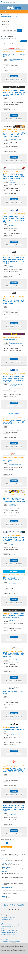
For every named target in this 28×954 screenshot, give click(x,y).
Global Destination (6, 867)
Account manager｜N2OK (8, 881)
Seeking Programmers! (7, 863)
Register (18, 8)
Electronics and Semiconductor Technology (10, 941)
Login (10, 8)
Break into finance (6, 858)
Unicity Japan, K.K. (13, 696)
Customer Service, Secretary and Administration (11, 924)
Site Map (13, 905)
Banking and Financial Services (8, 934)
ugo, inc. (11, 266)
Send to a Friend (20, 904)
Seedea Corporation (13, 659)
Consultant (4, 891)
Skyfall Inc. (11, 225)
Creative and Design (5, 939)
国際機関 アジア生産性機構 (15, 464)
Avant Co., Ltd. (12, 99)
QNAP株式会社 (12, 583)
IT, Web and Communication (7, 937)
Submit (19, 30)
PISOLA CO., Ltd (12, 814)
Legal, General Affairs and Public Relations (10, 923)
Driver (3, 876)
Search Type (5, 21)
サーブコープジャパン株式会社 (16, 139)
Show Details (14, 76)
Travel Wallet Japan (13, 427)
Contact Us (12, 904)
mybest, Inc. (11, 734)
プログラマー (5, 871)
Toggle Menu (23, 40)
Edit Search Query (6, 24)
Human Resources (5, 921)
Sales (2, 928)
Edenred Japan (12, 775)
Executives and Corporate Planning (8, 917)
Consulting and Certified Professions (9, 932)
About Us (6, 904)
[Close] (14, 943)
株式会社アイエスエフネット (15, 544)
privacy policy (10, 951)
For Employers (21, 905)
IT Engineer (4, 896)
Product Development (7, 887)
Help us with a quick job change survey (14, 12)
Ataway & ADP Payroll (7, 853)
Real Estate (3, 936)
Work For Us (6, 905)
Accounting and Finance (6, 919)
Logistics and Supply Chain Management (10, 926)
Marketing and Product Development (9, 930)
